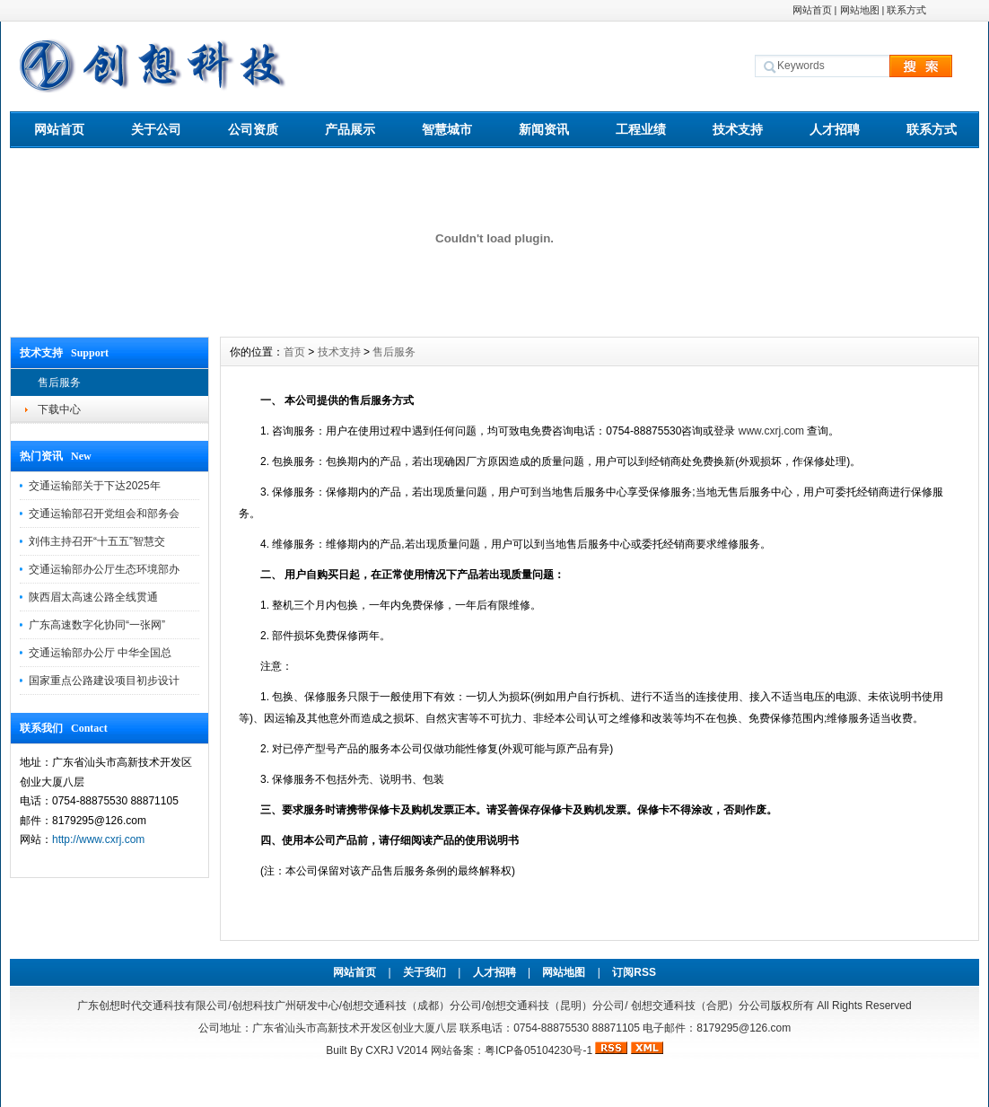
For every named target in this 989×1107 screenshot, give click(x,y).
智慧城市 (447, 129)
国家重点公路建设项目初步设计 (104, 680)
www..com (771, 431)
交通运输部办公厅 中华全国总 (100, 652)
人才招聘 (835, 129)
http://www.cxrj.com (98, 839)
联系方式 (906, 9)
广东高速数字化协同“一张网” (97, 625)
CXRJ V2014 (396, 1050)
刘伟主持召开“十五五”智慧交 (97, 541)
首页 (294, 352)
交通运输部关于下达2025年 (95, 485)
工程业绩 (641, 129)
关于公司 (156, 129)
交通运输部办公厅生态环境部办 (104, 569)
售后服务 (59, 382)
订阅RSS (634, 972)
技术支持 (738, 129)
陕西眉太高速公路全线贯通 (93, 597)
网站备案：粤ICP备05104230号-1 (511, 1050)
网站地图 (860, 9)
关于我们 (424, 972)
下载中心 (59, 409)
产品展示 (350, 129)
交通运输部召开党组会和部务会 (104, 513)
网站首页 (812, 9)
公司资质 (253, 129)
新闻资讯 (544, 129)
